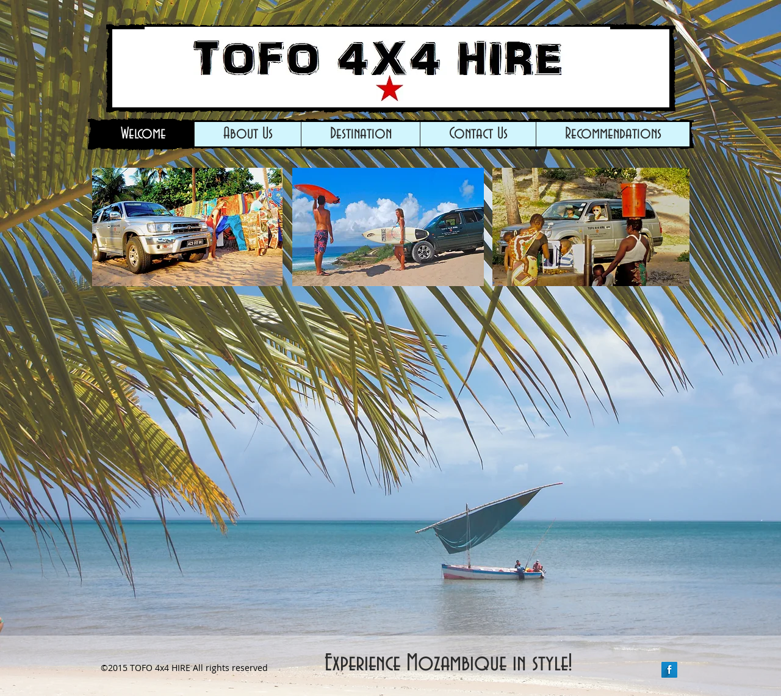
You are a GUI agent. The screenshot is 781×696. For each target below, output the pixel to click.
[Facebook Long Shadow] (669, 670)
